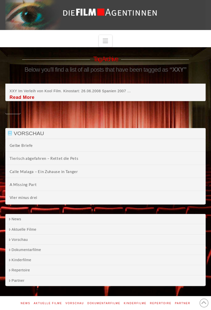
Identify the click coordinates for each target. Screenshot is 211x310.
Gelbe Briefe (21, 145)
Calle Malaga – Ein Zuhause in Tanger (44, 171)
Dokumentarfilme (25, 250)
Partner (17, 280)
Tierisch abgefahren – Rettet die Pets (44, 158)
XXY (13, 109)
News (15, 219)
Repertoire (19, 270)
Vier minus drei (24, 197)
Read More (22, 97)
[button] (105, 41)
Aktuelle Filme (23, 229)
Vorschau (18, 240)
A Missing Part (23, 184)
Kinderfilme (20, 260)
